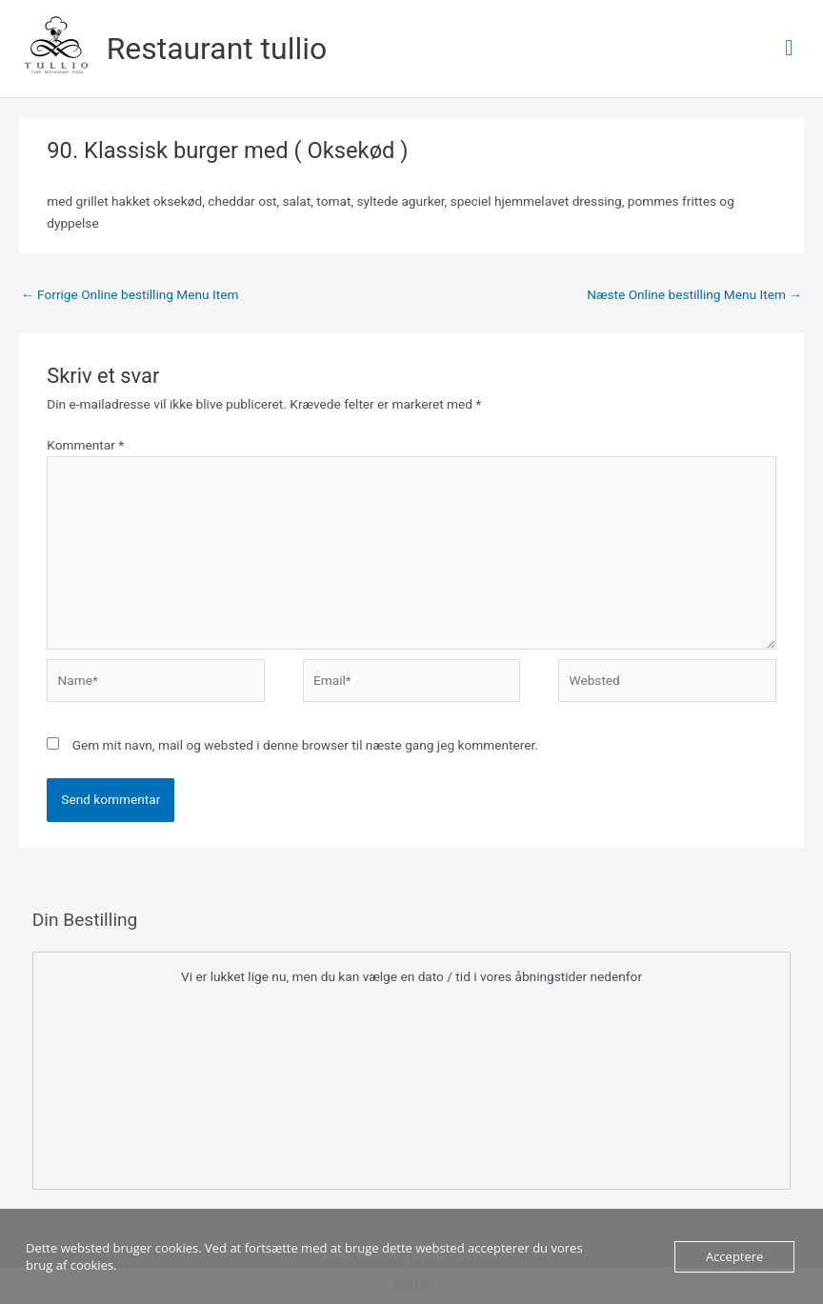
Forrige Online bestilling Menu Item (129, 294)
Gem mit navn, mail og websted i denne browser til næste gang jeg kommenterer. (305, 744)
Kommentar (85, 444)
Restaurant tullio (217, 48)
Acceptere (734, 1256)
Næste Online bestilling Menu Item (694, 294)
